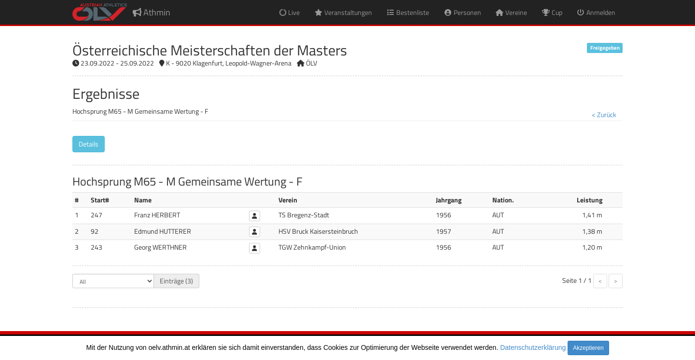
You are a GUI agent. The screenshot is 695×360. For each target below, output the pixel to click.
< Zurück (604, 114)
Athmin (151, 12)
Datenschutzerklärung (533, 347)
